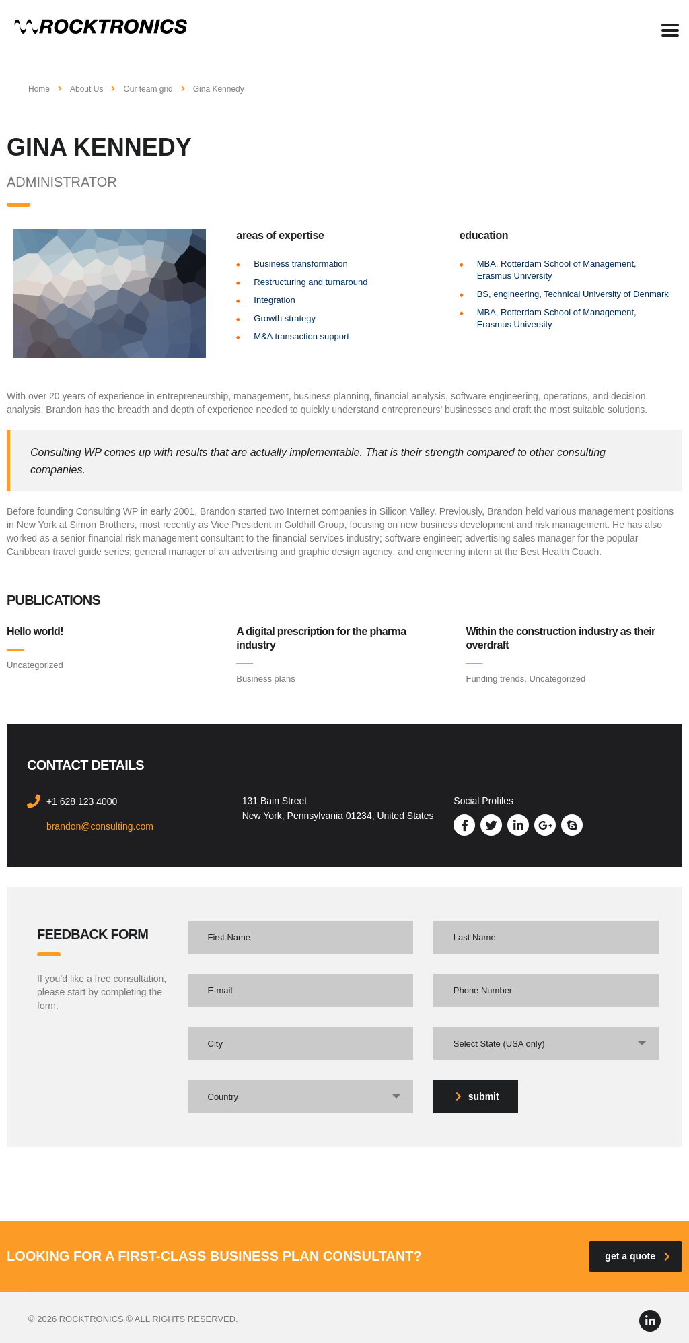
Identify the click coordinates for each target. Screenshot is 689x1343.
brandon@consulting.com (99, 826)
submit (477, 1096)
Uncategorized (35, 665)
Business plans (265, 679)
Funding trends (495, 679)
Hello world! (35, 631)
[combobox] (546, 1043)
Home (39, 89)
